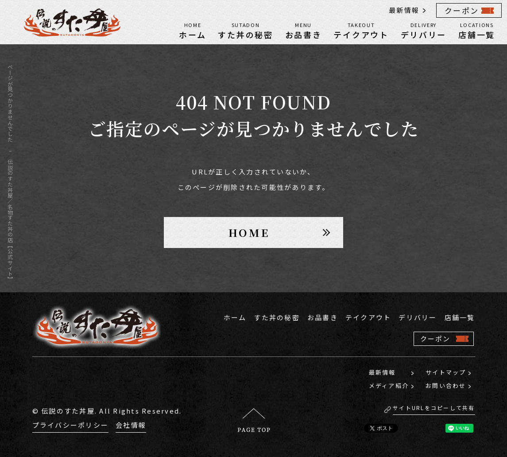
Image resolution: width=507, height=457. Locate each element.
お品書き (303, 30)
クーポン (462, 10)
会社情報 (131, 425)
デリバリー (424, 30)
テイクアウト (360, 30)
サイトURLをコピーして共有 (434, 407)
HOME (249, 232)
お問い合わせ (446, 385)
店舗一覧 (476, 30)
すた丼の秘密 (245, 30)
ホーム (192, 30)
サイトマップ (446, 372)
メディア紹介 (389, 385)
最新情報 (404, 10)
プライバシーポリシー (70, 425)
